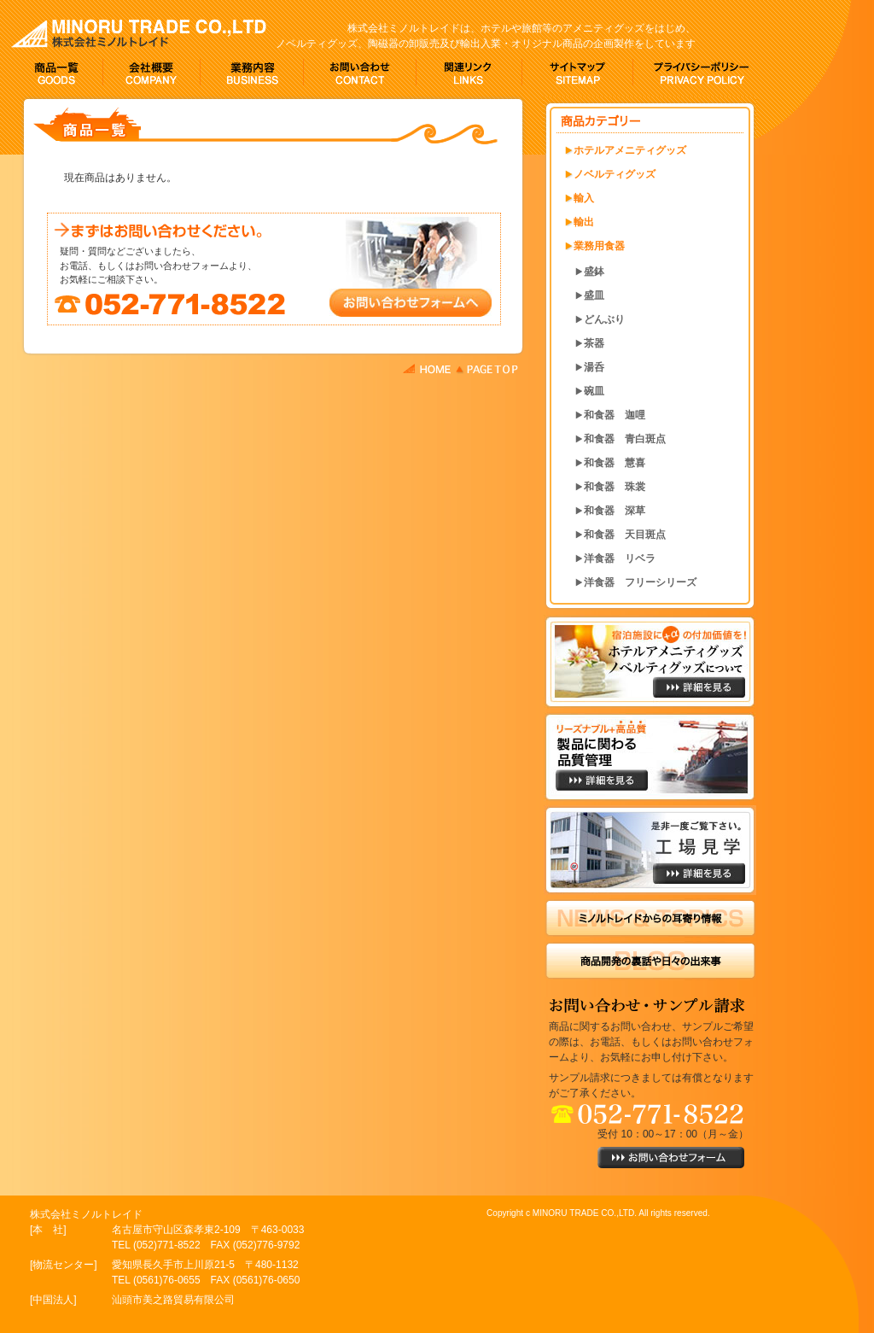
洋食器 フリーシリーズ (640, 582)
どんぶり (604, 319)
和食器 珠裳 (614, 487)
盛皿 (594, 295)
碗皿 (594, 391)
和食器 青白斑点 (625, 439)
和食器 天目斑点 (625, 535)
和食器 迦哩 (614, 415)
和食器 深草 (614, 511)
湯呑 (594, 367)
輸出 (584, 222)
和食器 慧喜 (614, 463)
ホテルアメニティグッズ (630, 150)
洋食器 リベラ (620, 558)
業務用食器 (599, 246)
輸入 (584, 198)
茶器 (594, 343)
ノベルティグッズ (615, 174)
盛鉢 (594, 272)
